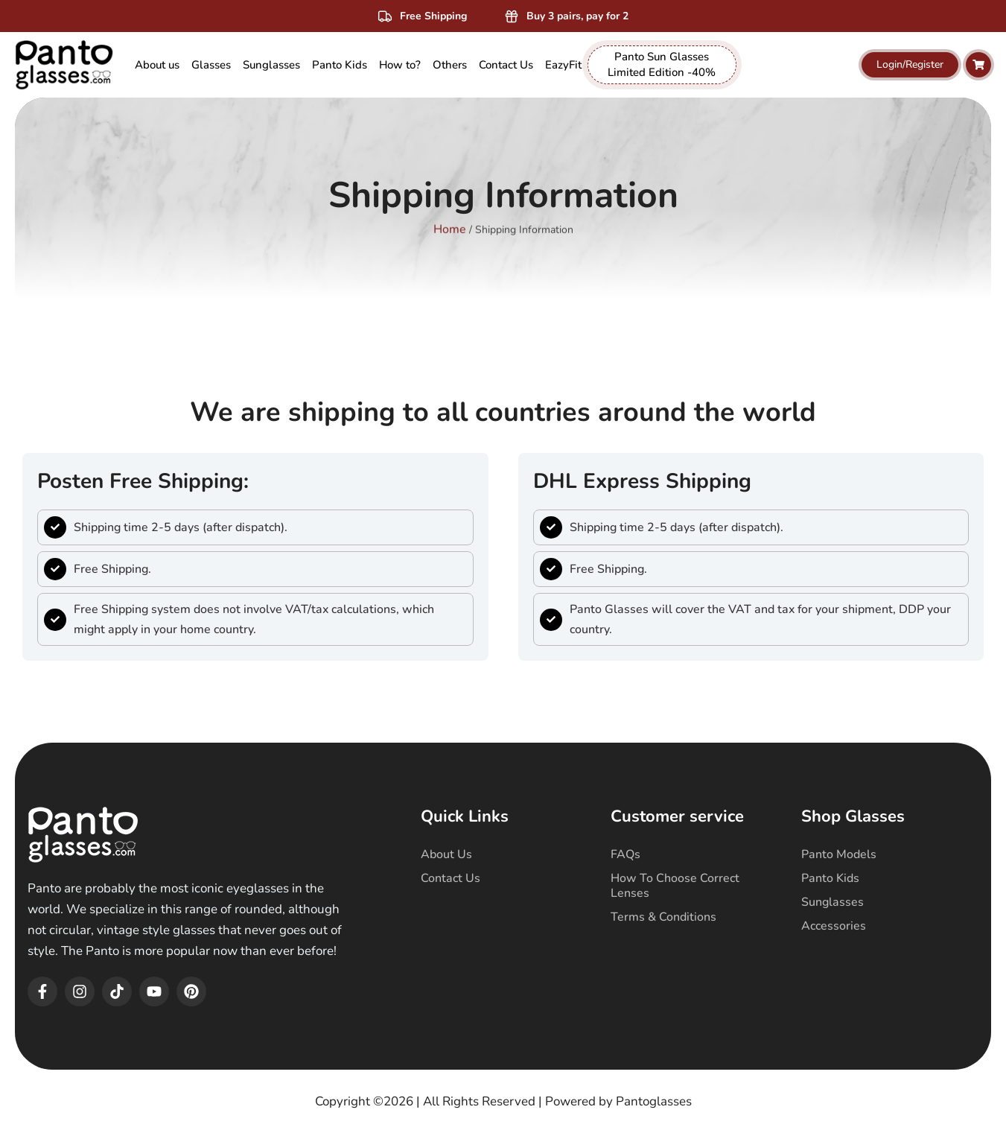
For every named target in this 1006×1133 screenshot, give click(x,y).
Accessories (833, 926)
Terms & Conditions (663, 917)
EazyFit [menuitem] (563, 64)
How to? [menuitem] (400, 64)
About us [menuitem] (157, 64)
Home (449, 220)
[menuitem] (211, 65)
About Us (446, 854)
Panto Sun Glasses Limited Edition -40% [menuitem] (662, 64)
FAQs (625, 854)
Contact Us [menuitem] (506, 64)
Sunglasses (832, 902)
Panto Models (838, 854)
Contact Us (450, 878)
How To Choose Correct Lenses (675, 885)
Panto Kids (830, 878)
